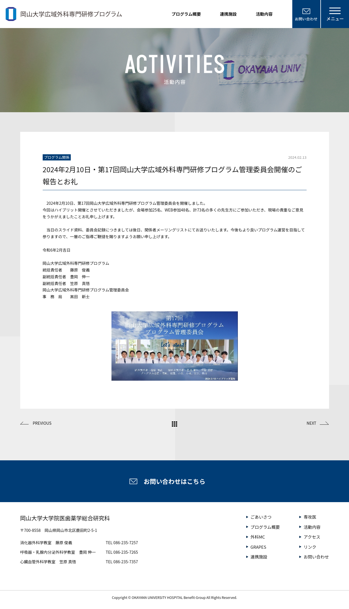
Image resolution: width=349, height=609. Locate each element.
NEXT (311, 423)
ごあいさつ (261, 517)
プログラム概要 (186, 14)
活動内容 (264, 14)
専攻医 (310, 517)
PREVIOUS (42, 423)
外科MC (257, 537)
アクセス (312, 537)
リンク (310, 547)
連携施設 (228, 14)
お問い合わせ (316, 557)
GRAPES (258, 547)
